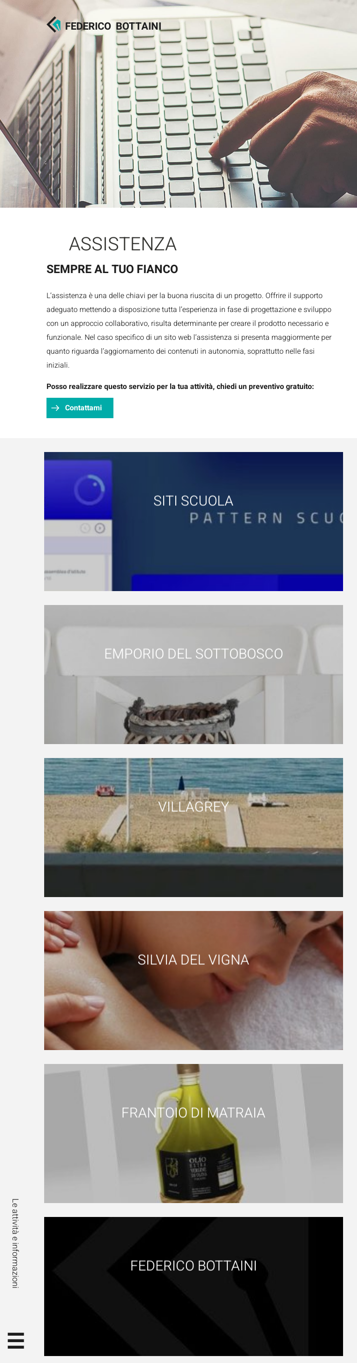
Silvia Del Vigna (193, 960)
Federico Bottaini (193, 1266)
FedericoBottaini (113, 26)
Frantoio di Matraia (193, 1113)
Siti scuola (193, 501)
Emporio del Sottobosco (193, 654)
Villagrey (193, 807)
